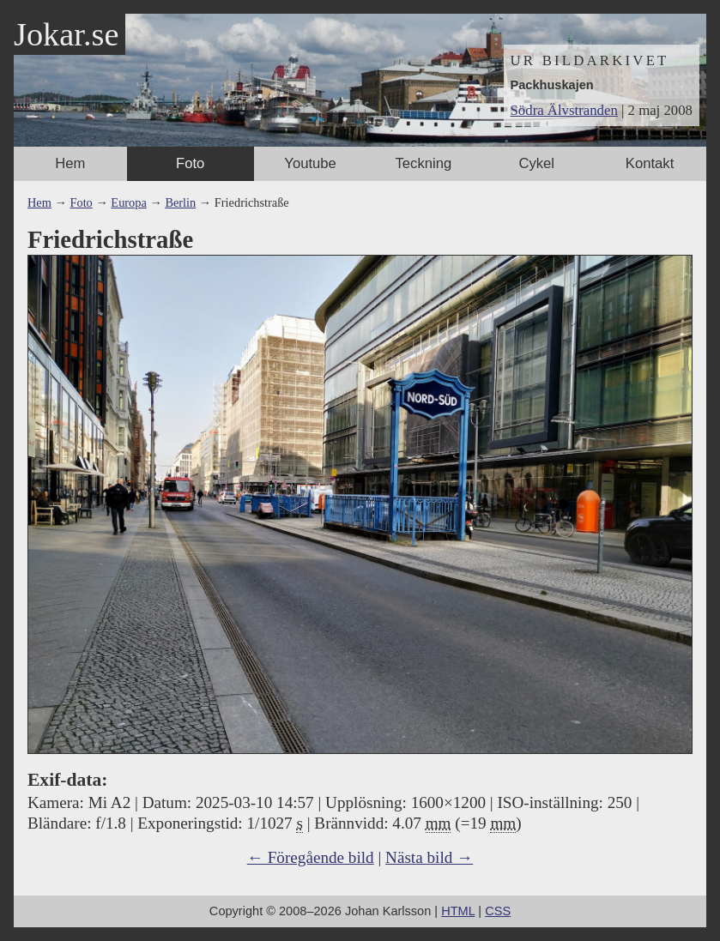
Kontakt (650, 163)
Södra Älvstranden (564, 110)
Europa (128, 202)
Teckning (424, 163)
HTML (458, 911)
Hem (70, 163)
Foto (190, 163)
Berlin (180, 202)
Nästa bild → (429, 857)
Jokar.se (66, 34)
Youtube (310, 163)
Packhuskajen (552, 85)
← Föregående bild (310, 857)
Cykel (536, 163)
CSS (498, 911)
